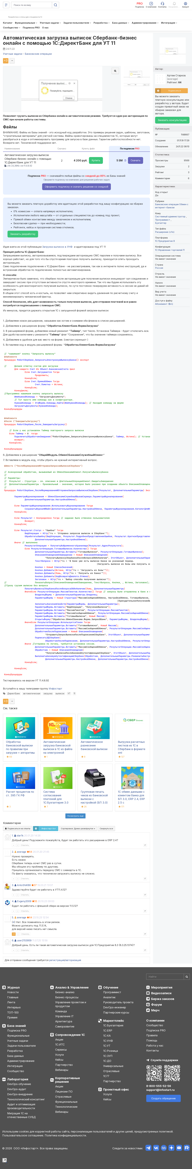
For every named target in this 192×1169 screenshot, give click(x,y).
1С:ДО (107, 1060)
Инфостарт (55, 688)
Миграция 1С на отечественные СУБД (21, 1115)
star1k (20, 835)
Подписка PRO (17, 1030)
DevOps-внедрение (20, 1094)
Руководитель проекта (118, 1002)
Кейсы (59, 1059)
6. (13, 940)
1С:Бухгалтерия (113, 1025)
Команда (61, 1011)
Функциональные (18, 1035)
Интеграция (15, 1066)
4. (13, 901)
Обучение (110, 987)
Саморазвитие (64, 1026)
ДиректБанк (13, 693)
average (21, 851)
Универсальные (113, 1066)
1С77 (106, 1076)
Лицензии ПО (64, 1091)
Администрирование (20, 1060)
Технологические (66, 1106)
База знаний (16, 1026)
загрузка (48, 693)
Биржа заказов (162, 999)
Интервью (14, 1007)
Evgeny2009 (24, 901)
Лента (11, 1002)
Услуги (59, 1054)
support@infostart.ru (160, 1089)
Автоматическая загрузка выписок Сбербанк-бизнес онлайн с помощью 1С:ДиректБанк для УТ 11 (70, 40)
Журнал (13, 987)
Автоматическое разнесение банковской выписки (94, 745)
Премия (12, 1017)
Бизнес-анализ (64, 992)
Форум (156, 1004)
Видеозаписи (161, 993)
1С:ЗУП (107, 1055)
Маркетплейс (113, 1020)
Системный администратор (170, 216)
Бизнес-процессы (66, 997)
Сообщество (15, 1071)
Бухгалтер (160, 223)
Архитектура (63, 1021)
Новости (13, 992)
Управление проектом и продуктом (70, 1004)
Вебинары (61, 1069)
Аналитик (109, 997)
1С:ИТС (60, 1044)
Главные (12, 997)
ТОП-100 (13, 1012)
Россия (159, 267)
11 (74, 693)
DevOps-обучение (19, 1084)
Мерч (155, 1010)
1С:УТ (106, 1045)
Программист (163, 219)
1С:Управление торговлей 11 (169, 250)
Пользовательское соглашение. (23, 1135)
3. (13, 885)
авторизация (73, 960)
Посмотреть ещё (75, 816)
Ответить (25, 845)
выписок (60, 693)
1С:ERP (107, 1030)
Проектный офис (116, 1089)
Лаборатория (17, 1079)
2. (13, 851)
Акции (59, 1039)
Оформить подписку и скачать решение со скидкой (76, 186)
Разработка (15, 1050)
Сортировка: (78, 828)
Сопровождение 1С (70, 1035)
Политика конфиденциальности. (66, 1135)
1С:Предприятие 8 (165, 241)
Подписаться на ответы (17, 828)
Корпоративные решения (67, 1079)
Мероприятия (161, 987)
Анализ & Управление (72, 987)
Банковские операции (167, 204)
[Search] (168, 977)
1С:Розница (110, 1050)
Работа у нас (154, 1045)
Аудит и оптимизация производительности (21, 1106)
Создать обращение (163, 1098)
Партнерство (64, 1064)
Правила (152, 1035)
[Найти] (187, 977)
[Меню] (6, 5)
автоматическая (31, 693)
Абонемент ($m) (164, 304)
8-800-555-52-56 (158, 1086)
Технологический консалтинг (26, 1099)
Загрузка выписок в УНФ (57, 246)
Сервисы (61, 1049)
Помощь (151, 1040)
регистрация (56, 960)
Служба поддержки (164, 1060)
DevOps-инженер (114, 1007)
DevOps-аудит (16, 1089)
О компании (155, 1020)
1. (13, 835)
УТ (69, 693)
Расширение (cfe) (164, 232)
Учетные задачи (17, 1040)
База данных (15, 1055)
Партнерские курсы (116, 1012)
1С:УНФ (108, 1040)
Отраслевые (63, 1096)
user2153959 (24, 940)
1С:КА (107, 1035)
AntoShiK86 (24, 885)
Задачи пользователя (21, 1045)
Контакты (152, 1050)
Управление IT (64, 1016)
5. (13, 917)
